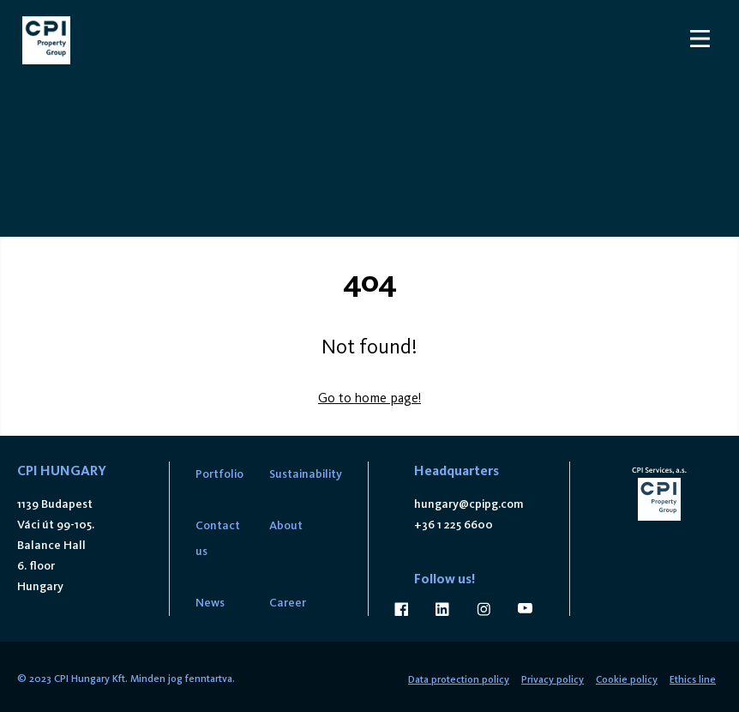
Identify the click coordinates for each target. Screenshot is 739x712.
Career (287, 602)
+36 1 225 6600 (453, 524)
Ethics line (693, 679)
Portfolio (219, 474)
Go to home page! (369, 397)
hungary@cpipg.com (469, 504)
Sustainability (305, 474)
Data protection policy (458, 679)
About (286, 525)
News (210, 602)
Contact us (217, 538)
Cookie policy (627, 679)
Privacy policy (552, 679)
